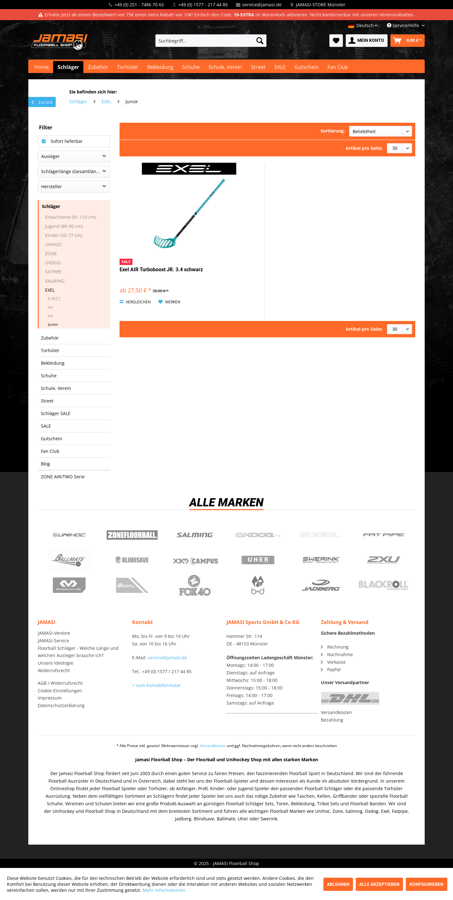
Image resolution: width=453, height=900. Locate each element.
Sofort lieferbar (67, 141)
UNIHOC (53, 244)
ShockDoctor (132, 585)
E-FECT (54, 298)
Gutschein (51, 439)
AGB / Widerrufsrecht (60, 683)
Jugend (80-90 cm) (64, 226)
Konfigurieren (427, 884)
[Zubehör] (98, 67)
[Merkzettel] (336, 40)
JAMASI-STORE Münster (320, 5)
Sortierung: (333, 131)
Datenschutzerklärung (61, 705)
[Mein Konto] (367, 40)
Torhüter (50, 350)
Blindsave (132, 560)
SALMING (54, 281)
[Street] (258, 67)
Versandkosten (336, 712)
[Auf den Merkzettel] (169, 302)
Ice (50, 315)
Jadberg (321, 585)
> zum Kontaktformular (156, 685)
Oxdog (258, 535)
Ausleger (50, 156)
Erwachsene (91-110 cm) (70, 217)
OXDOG (53, 263)
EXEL (50, 290)
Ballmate (69, 560)
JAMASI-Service (53, 641)
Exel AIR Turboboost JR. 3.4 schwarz (161, 270)
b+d (258, 585)
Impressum (50, 698)
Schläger (51, 206)
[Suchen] (259, 40)
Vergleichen (135, 302)
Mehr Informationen (164, 890)
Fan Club (50, 451)
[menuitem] (210, 40)
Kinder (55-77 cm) (63, 235)
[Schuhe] (191, 67)
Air (50, 307)
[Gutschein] (306, 67)
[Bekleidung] (160, 67)
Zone (132, 535)
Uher (258, 560)
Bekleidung (52, 363)
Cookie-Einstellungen (60, 691)
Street (47, 401)
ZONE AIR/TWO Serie (63, 477)
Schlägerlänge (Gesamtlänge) (72, 171)
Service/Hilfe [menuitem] (403, 25)
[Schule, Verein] (225, 67)
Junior (53, 324)
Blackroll (383, 585)
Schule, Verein (56, 388)
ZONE (51, 253)
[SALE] (280, 67)
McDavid (69, 585)
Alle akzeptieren (379, 884)
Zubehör (50, 338)
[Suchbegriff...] (210, 40)
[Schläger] (68, 67)
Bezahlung (332, 720)
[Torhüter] (128, 67)
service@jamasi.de (262, 5)
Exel (321, 535)
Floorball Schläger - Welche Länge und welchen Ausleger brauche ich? (78, 652)
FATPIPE (53, 272)
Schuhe (49, 376)
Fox (195, 585)
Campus (195, 560)
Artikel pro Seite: (364, 148)
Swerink (321, 560)
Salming (195, 535)
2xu (383, 560)
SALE (46, 426)
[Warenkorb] (407, 40)
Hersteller (51, 186)
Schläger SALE (55, 413)
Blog (45, 464)
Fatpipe (383, 535)
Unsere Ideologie (55, 663)
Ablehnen (338, 884)
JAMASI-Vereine (54, 633)
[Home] (41, 67)
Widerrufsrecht (54, 670)
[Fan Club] (337, 67)
